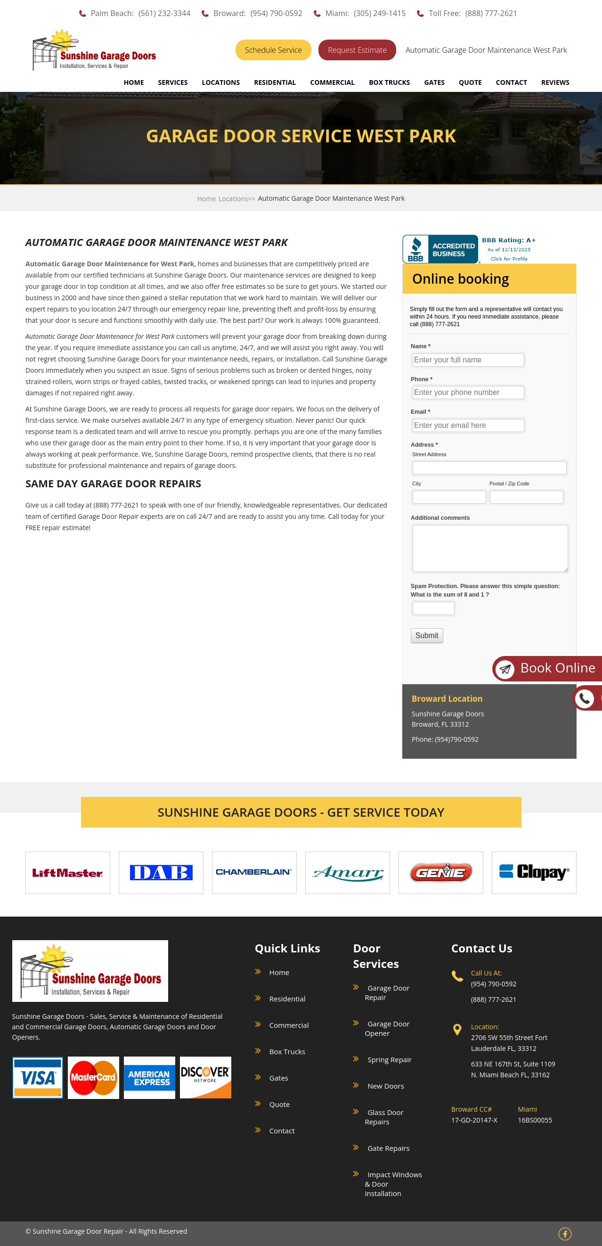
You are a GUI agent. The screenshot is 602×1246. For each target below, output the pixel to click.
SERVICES (173, 82)
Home (134, 82)
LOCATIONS (221, 82)
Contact (282, 1130)
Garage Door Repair (387, 992)
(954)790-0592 (457, 739)
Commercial (289, 1025)
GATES (434, 82)
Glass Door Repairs (384, 1116)
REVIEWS (555, 82)
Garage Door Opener (387, 1028)
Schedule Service (273, 50)
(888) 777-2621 (491, 13)
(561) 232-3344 (164, 13)
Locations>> (237, 198)
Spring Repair (389, 1059)
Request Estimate (357, 50)
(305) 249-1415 (380, 13)
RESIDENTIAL (275, 82)
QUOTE (470, 82)
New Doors (385, 1085)
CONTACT (511, 82)
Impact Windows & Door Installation (393, 1184)
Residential (287, 998)
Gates (278, 1077)
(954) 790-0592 (276, 13)
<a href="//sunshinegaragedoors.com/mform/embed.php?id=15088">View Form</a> (489, 474)
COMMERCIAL (332, 82)
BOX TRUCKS (389, 82)
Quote (279, 1104)
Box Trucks (287, 1051)
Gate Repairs (388, 1148)
